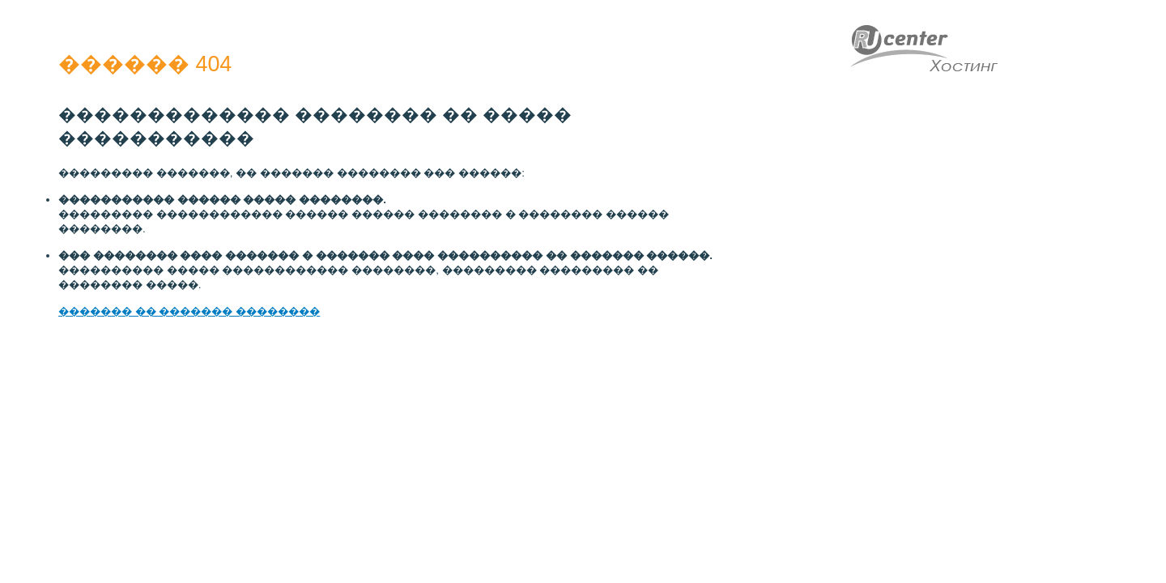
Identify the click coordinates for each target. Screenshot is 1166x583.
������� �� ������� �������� (189, 311)
